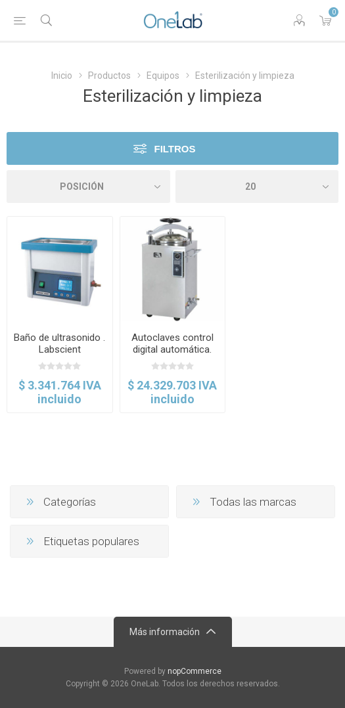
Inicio (61, 75)
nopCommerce (194, 671)
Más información (164, 632)
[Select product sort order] (88, 186)
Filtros (174, 148)
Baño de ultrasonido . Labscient (59, 343)
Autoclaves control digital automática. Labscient (172, 349)
